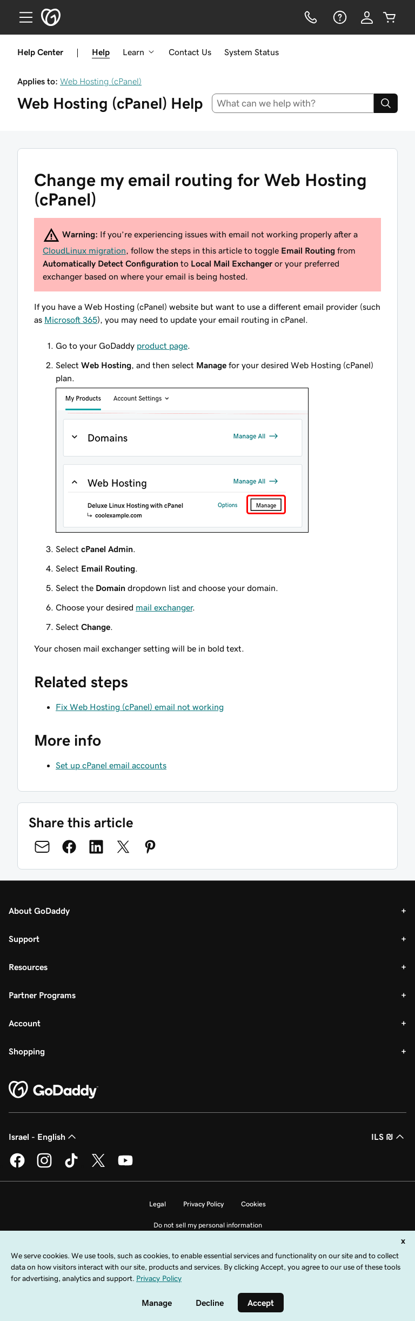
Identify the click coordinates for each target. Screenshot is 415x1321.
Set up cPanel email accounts (111, 765)
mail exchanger (164, 607)
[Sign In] (366, 17)
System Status (251, 52)
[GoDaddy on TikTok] (71, 1165)
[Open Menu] (21, 17)
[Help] (338, 17)
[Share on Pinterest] (150, 846)
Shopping (27, 1051)
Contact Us (190, 52)
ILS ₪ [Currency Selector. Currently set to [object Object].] (388, 1136)
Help (101, 52)
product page (162, 345)
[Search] (386, 103)
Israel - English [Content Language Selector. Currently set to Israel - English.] (43, 1136)
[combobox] (293, 103)
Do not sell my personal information (207, 1225)
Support (24, 938)
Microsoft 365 (70, 319)
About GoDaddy (39, 910)
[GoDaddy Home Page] (53, 1090)
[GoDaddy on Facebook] (17, 1165)
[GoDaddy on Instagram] (44, 1165)
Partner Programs (42, 995)
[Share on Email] (42, 846)
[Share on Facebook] (69, 846)
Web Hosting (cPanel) (101, 81)
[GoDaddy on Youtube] (125, 1165)
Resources (28, 966)
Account (25, 1023)
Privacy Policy (203, 1203)
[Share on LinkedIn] (96, 846)
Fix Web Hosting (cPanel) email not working (140, 706)
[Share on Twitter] (123, 846)
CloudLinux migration (84, 250)
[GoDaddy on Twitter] (98, 1165)
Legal (157, 1203)
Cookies (253, 1203)
